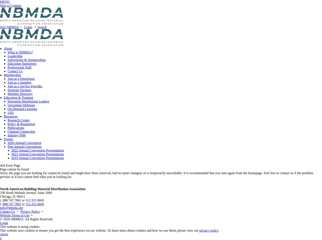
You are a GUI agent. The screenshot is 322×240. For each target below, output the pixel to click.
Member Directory (20, 94)
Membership (12, 75)
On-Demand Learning (22, 109)
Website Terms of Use (15, 215)
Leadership (15, 56)
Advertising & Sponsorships (27, 60)
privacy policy (208, 230)
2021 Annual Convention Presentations (37, 154)
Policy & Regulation (21, 124)
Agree (4, 234)
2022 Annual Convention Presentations (37, 150)
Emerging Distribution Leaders (28, 101)
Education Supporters (22, 63)
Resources (11, 116)
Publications (16, 128)
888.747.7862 (12, 204)
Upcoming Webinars (21, 105)
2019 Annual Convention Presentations (37, 158)
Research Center (19, 120)
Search (42, 27)
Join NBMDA (9, 27)
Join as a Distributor (21, 78)
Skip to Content (10, 5)
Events (8, 139)
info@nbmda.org (11, 208)
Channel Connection (21, 131)
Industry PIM (17, 135)
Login (28, 27)
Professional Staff (20, 67)
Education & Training (18, 97)
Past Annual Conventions (25, 146)
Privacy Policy (30, 211)
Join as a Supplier (19, 82)
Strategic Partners (19, 90)
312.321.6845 (35, 204)
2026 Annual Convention (24, 143)
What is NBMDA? (20, 52)
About (8, 48)
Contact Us (15, 71)
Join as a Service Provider (25, 86)
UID (10, 112)
